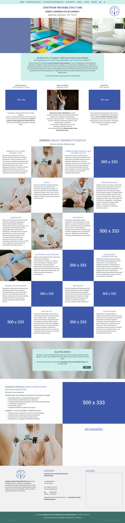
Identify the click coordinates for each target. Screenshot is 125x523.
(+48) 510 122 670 (51, 487)
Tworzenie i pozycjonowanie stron (109, 520)
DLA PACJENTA (62, 352)
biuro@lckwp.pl (52, 489)
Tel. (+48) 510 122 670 (83, 514)
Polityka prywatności (12, 520)
